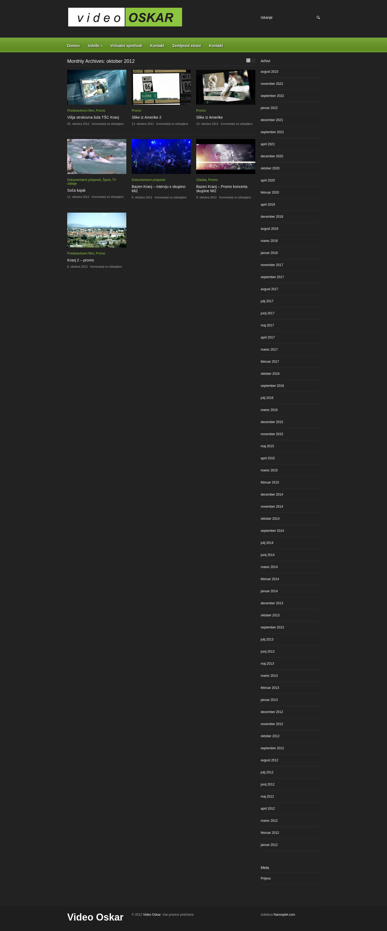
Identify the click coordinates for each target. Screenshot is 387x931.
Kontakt (157, 45)
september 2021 (272, 132)
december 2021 (272, 120)
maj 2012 (267, 796)
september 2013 (272, 627)
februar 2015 (270, 482)
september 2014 (272, 531)
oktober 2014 (270, 519)
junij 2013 (267, 651)
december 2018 (272, 217)
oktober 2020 (270, 168)
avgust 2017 (269, 289)
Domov (73, 45)
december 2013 (272, 603)
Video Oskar (95, 917)
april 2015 (268, 458)
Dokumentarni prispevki (84, 180)
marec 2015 (269, 470)
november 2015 (272, 434)
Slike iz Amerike (209, 117)
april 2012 (268, 808)
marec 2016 (269, 410)
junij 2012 (267, 784)
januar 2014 (269, 591)
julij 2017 (267, 301)
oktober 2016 (270, 374)
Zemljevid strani (186, 45)
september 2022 (272, 96)
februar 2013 (270, 688)
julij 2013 (267, 639)
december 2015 (272, 422)
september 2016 (272, 386)
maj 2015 (267, 446)
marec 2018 (269, 241)
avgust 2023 (269, 72)
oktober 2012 (270, 736)
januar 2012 (269, 845)
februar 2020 (270, 192)
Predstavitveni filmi (80, 110)
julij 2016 (267, 398)
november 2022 (272, 84)
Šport (106, 180)
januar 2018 (269, 253)
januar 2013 (269, 700)
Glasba (201, 180)
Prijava (266, 878)
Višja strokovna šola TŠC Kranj (93, 117)
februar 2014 (270, 579)
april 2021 (268, 144)
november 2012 (272, 724)
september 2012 (272, 748)
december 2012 (272, 712)
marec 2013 (269, 676)
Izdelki (93, 45)
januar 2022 (269, 108)
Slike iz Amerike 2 (146, 117)
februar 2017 (270, 361)
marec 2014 (269, 567)
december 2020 (272, 156)
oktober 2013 (270, 615)
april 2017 (268, 337)
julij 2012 (267, 772)
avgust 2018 (269, 229)
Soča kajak (76, 190)
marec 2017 (269, 349)
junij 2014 (267, 555)
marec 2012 (269, 821)
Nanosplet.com (284, 915)
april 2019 (268, 204)
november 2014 (272, 506)
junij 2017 (267, 313)
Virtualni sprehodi (126, 45)
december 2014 (272, 494)
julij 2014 (267, 543)
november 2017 (272, 265)
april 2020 (268, 180)
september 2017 (272, 277)
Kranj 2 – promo (80, 260)
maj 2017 (267, 325)
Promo (100, 110)
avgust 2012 (269, 760)
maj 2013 (267, 663)
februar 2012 (270, 833)
